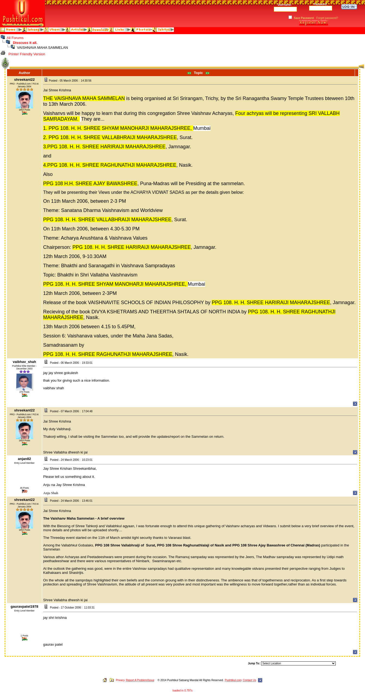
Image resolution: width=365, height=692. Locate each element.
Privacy (120, 680)
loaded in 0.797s (182, 690)
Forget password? (327, 18)
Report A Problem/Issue (140, 680)
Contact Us (249, 680)
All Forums (15, 38)
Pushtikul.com (233, 680)
